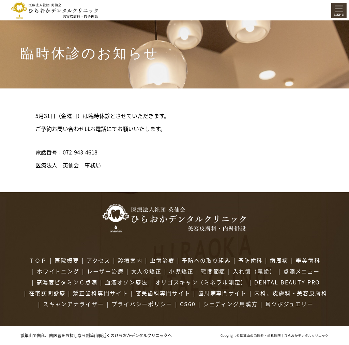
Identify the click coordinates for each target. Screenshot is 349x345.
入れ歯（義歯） (254, 271)
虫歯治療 (162, 260)
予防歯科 (250, 260)
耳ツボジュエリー (289, 304)
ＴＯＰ (38, 260)
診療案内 (130, 260)
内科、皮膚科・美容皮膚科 (291, 293)
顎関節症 (213, 271)
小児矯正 (181, 271)
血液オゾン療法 (126, 282)
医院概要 (67, 260)
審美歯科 (308, 260)
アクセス (99, 260)
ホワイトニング (58, 271)
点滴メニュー (301, 271)
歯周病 (279, 260)
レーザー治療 (105, 271)
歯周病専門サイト (222, 293)
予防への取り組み (206, 260)
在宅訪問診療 (47, 293)
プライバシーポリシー (141, 304)
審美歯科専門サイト (163, 293)
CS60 (188, 304)
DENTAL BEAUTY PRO (287, 282)
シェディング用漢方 (230, 304)
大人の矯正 (146, 271)
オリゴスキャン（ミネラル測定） (201, 282)
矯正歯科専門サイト (100, 293)
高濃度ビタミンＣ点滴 (66, 282)
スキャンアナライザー (73, 304)
